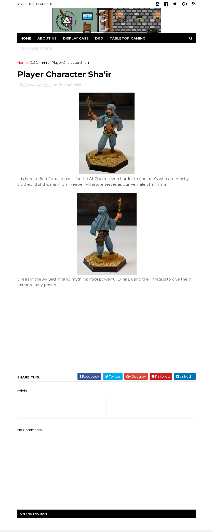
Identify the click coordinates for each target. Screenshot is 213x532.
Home (25, 38)
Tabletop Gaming (127, 38)
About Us (24, 4)
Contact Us (44, 4)
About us (47, 38)
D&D (99, 38)
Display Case (76, 38)
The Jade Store (36, 48)
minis (45, 62)
